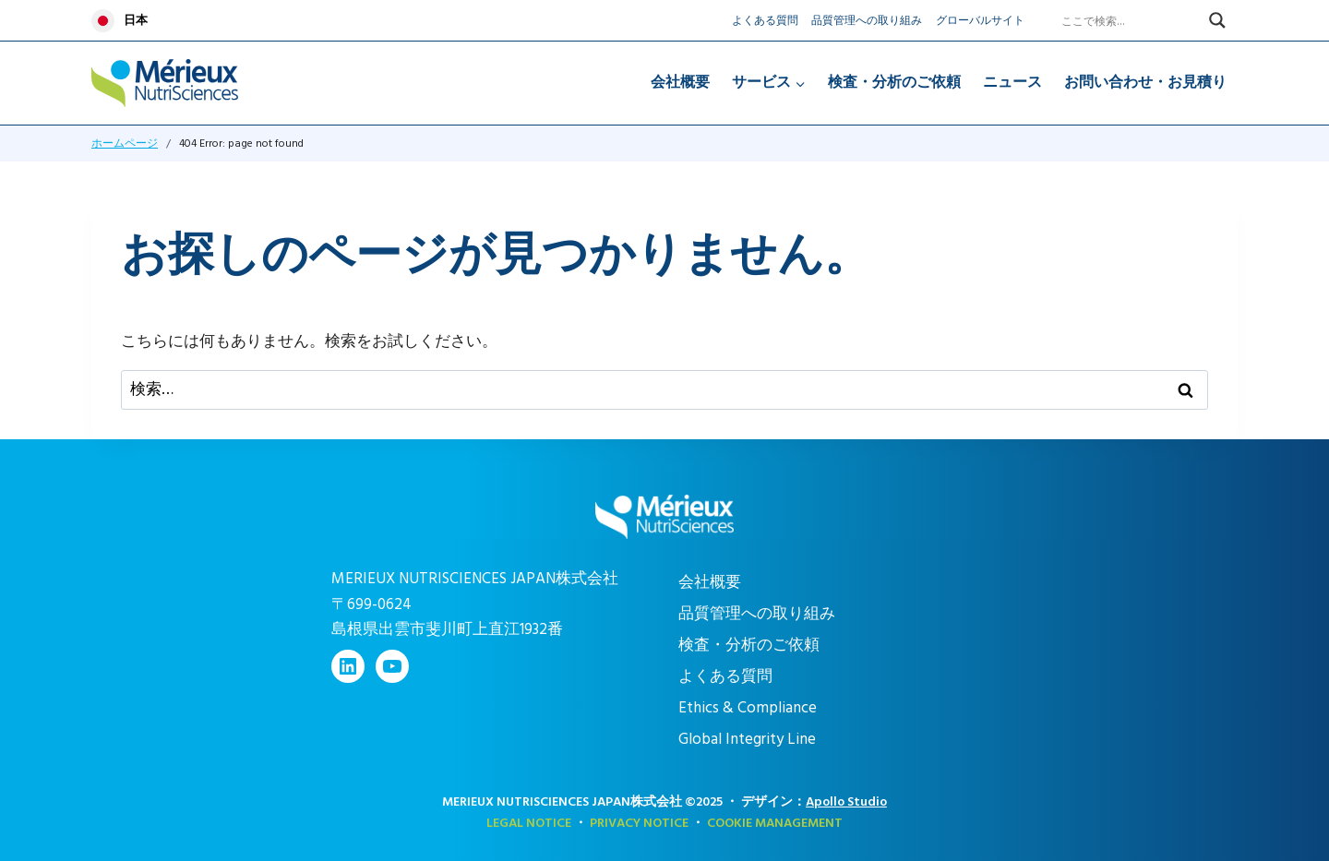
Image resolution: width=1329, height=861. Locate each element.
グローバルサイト (980, 21)
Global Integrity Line (747, 739)
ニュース (1012, 82)
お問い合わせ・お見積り (1145, 82)
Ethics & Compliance (747, 708)
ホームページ (124, 143)
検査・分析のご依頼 (894, 82)
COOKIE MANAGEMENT (775, 822)
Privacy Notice (639, 822)
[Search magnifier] (1217, 20)
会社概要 (680, 82)
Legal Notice (528, 822)
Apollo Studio (846, 801)
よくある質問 (765, 21)
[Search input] (1130, 20)
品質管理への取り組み (866, 21)
